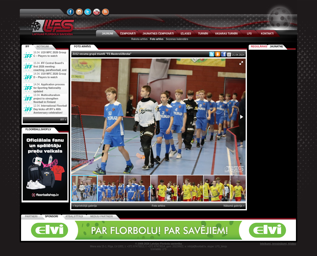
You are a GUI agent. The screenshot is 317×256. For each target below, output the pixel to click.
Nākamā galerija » (234, 205)
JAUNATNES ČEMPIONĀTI (158, 33)
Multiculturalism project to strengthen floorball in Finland (46, 98)
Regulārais (259, 46)
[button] (241, 63)
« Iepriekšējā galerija (85, 205)
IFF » (63, 119)
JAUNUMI (107, 33)
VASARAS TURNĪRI (226, 33)
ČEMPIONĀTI (128, 33)
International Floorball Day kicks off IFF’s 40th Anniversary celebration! (50, 109)
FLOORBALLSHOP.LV (38, 129)
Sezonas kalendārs (177, 39)
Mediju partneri (101, 216)
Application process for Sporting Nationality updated (49, 88)
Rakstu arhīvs (139, 39)
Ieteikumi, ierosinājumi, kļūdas (278, 243)
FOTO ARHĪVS (82, 46)
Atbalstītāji (74, 216)
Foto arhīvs (156, 39)
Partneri (31, 216)
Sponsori (51, 216)
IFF (27, 46)
